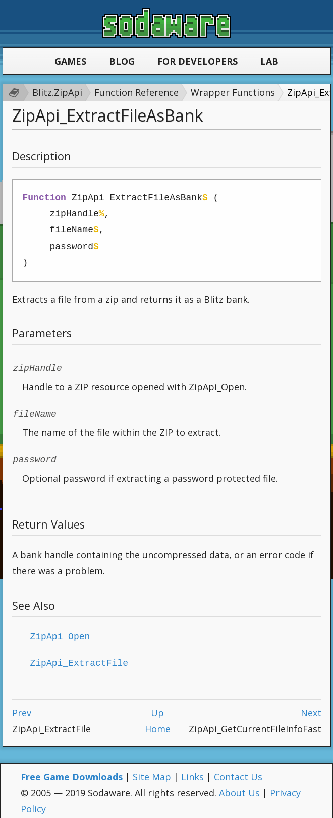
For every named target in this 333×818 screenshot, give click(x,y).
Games (70, 61)
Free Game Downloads (72, 772)
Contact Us (238, 772)
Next (311, 708)
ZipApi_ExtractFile (79, 658)
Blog (122, 61)
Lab (269, 61)
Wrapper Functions (233, 92)
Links (192, 772)
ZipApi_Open (60, 633)
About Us (239, 788)
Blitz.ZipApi (57, 92)
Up (157, 708)
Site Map (152, 772)
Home (158, 724)
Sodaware (166, 23)
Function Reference (136, 92)
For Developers (197, 61)
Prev (21, 708)
